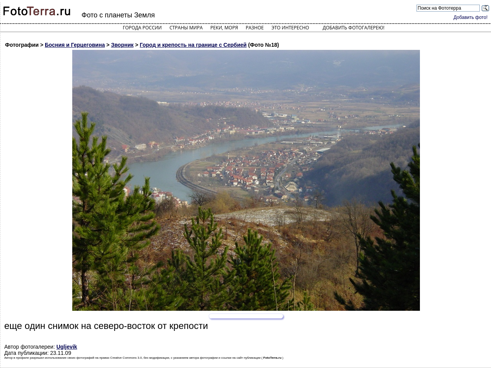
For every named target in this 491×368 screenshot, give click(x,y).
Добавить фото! (471, 17)
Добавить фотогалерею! (353, 27)
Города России (142, 27)
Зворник (122, 45)
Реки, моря (224, 27)
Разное (255, 27)
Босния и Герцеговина (75, 45)
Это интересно (290, 27)
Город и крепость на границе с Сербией (193, 45)
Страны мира (186, 27)
